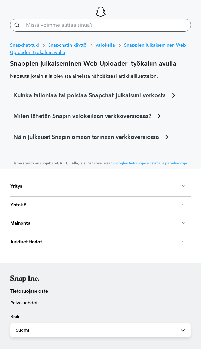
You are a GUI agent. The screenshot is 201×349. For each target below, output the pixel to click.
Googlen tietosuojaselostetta (136, 163)
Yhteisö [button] (97, 204)
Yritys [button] (97, 186)
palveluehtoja (176, 163)
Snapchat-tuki (24, 45)
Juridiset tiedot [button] (97, 241)
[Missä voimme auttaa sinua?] (100, 25)
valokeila (105, 45)
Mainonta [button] (97, 223)
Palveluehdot (24, 303)
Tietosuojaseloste (29, 291)
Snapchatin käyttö (67, 45)
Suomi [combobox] (101, 330)
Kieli (14, 316)
